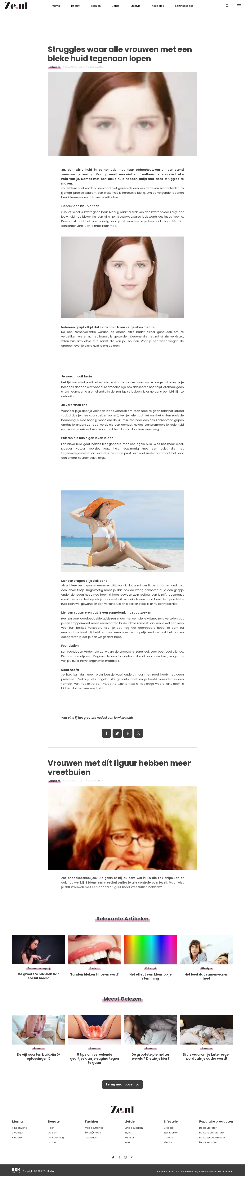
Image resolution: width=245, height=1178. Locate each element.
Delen (106, 733)
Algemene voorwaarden (208, 1171)
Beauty (75, 6)
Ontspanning (56, 1137)
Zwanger (17, 1132)
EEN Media (48, 1171)
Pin (127, 733)
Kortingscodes (184, 6)
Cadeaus (91, 1137)
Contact (227, 1171)
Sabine (99, 67)
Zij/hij (128, 1132)
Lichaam (54, 67)
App (138, 733)
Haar (51, 1128)
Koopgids (158, 6)
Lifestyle (135, 6)
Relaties (130, 1137)
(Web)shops (93, 1132)
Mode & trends (94, 1128)
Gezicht (52, 1132)
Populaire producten (216, 1121)
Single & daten (134, 1128)
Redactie (162, 1171)
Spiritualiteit (171, 1132)
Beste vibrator (208, 1128)
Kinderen (17, 1137)
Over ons (174, 1171)
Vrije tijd (169, 1128)
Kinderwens (19, 1128)
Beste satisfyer (208, 1142)
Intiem (128, 1142)
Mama (56, 6)
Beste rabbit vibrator (212, 1132)
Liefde (115, 6)
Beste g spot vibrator (212, 1137)
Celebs (168, 1137)
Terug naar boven (120, 1085)
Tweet (117, 733)
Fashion (96, 6)
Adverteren (187, 1171)
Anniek (99, 780)
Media (168, 1142)
